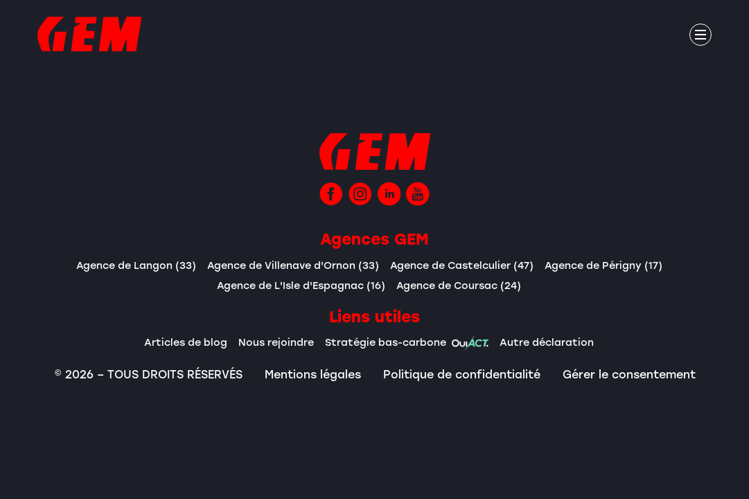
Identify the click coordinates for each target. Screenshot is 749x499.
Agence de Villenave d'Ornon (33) (293, 265)
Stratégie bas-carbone (406, 343)
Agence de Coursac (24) (458, 285)
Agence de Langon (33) (136, 265)
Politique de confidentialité (461, 374)
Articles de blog (185, 342)
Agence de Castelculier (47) (462, 265)
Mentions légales (313, 374)
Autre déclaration (547, 342)
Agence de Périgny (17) (603, 265)
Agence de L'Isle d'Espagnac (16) (301, 285)
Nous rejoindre (276, 342)
